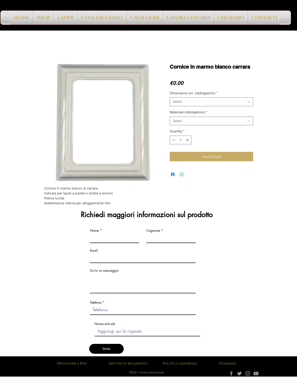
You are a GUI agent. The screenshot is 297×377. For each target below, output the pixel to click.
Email (94, 250)
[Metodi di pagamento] (130, 363)
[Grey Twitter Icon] (239, 373)
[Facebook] (231, 373)
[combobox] (211, 101)
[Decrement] (173, 140)
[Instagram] (248, 373)
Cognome (153, 230)
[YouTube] (256, 373)
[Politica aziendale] (181, 363)
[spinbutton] (180, 140)
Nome (94, 230)
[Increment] (188, 140)
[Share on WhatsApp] (182, 174)
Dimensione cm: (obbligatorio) (193, 93)
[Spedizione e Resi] (73, 363)
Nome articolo (105, 324)
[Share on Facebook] (173, 174)
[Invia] (106, 349)
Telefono (96, 302)
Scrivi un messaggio (104, 270)
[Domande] (228, 363)
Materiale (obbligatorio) (188, 112)
